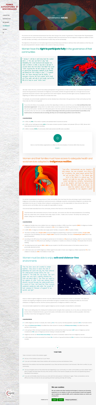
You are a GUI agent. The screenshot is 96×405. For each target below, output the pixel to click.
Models (10, 29)
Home (54, 15)
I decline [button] (61, 399)
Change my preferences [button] (71, 399)
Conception (10, 15)
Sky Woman (10, 22)
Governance (10, 26)
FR (3, 33)
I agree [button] (54, 399)
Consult (57, 148)
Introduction (10, 19)
